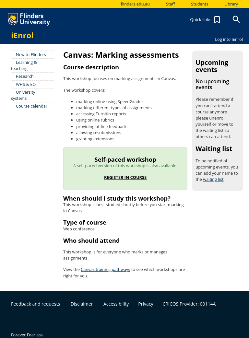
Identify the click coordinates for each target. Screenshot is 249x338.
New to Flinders (31, 54)
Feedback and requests (35, 304)
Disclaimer (82, 304)
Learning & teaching (24, 65)
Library (231, 4)
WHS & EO (26, 84)
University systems (23, 95)
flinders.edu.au (135, 4)
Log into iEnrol (229, 39)
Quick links (206, 20)
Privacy (145, 304)
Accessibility (116, 304)
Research (25, 76)
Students (199, 4)
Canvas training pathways (105, 269)
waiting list (213, 179)
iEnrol (22, 35)
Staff (170, 4)
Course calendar (31, 106)
